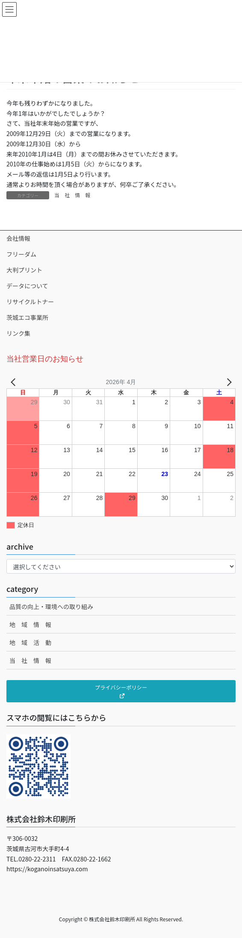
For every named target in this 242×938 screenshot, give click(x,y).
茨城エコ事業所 (27, 317)
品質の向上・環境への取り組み (51, 606)
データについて (27, 285)
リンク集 (18, 333)
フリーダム (21, 254)
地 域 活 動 (30, 642)
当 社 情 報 (72, 194)
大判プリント (24, 270)
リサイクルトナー (30, 301)
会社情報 (18, 238)
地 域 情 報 (30, 624)
